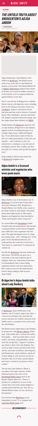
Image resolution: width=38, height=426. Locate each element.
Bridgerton (14, 81)
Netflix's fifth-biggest (11, 89)
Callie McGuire (7, 26)
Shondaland (22, 223)
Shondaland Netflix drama (11, 377)
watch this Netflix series (10, 403)
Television (6, 9)
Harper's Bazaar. (23, 332)
